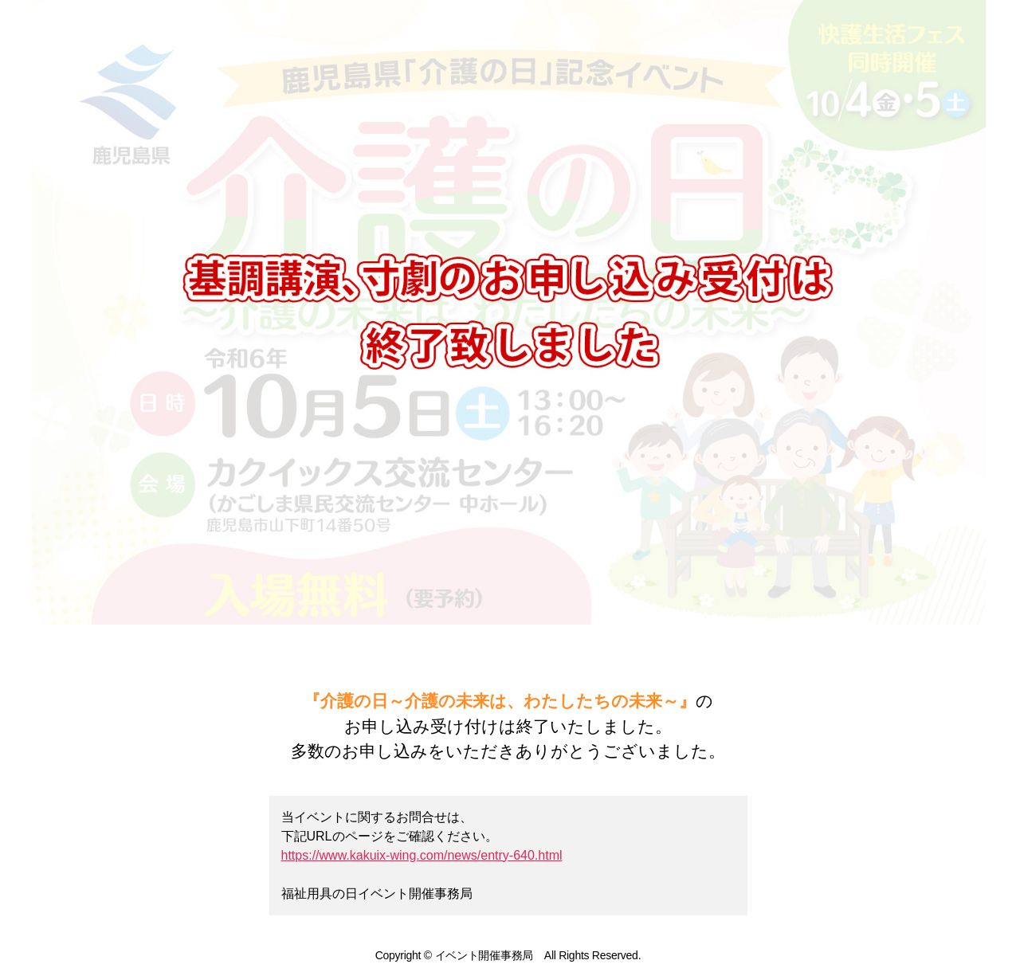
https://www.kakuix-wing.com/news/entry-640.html (422, 855)
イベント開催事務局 (484, 955)
